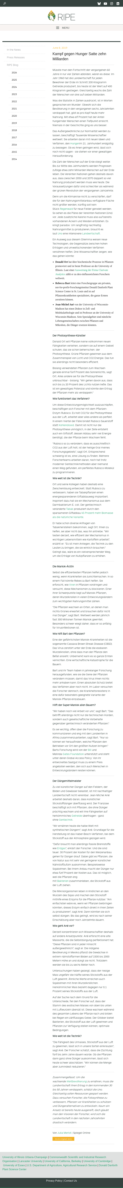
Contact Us (70, 1180)
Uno (60, 233)
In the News (14, 49)
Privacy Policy (54, 1180)
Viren (72, 584)
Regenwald (66, 208)
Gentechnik (66, 819)
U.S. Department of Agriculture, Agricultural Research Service (62, 1165)
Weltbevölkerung (76, 1081)
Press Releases (16, 57)
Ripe (61, 15)
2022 (14, 101)
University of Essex (14, 1165)
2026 (14, 72)
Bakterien (63, 880)
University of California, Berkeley (62, 1161)
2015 (14, 151)
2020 (14, 115)
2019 (14, 123)
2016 (14, 144)
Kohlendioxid (66, 425)
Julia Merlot (64, 1132)
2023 (14, 94)
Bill (89, 749)
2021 (14, 108)
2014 (14, 159)
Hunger (74, 143)
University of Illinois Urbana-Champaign (24, 1157)
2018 (14, 130)
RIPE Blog (12, 64)
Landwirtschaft (91, 233)
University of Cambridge (97, 1161)
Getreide (77, 815)
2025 (14, 79)
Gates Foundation (73, 754)
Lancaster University (30, 1161)
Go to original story (63, 1139)
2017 (14, 137)
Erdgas (61, 848)
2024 (14, 87)
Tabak (69, 508)
